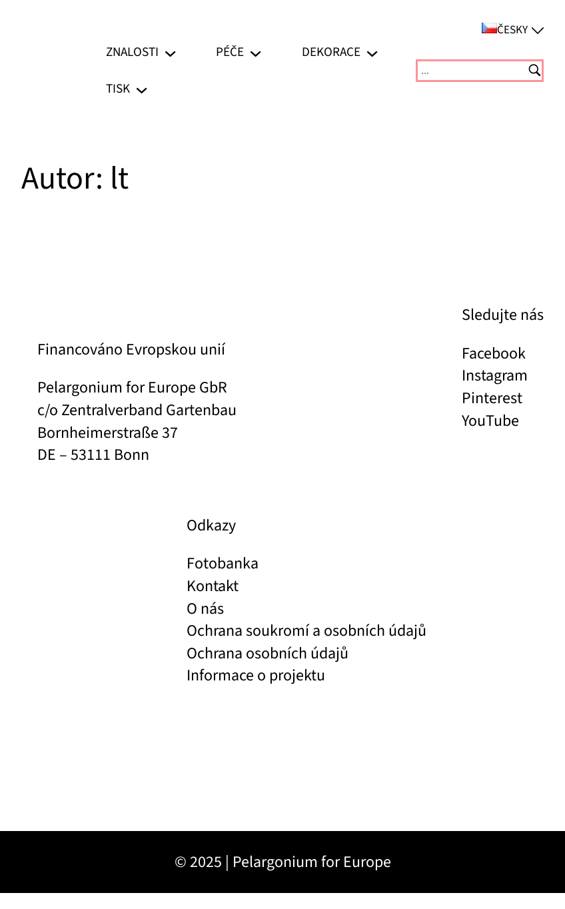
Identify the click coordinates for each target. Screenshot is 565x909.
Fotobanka (223, 563)
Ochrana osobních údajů (267, 653)
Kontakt (213, 586)
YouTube (490, 421)
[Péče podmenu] (255, 52)
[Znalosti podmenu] (170, 52)
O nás (205, 608)
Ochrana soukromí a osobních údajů (306, 630)
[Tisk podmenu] (141, 89)
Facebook (494, 353)
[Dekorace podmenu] (372, 52)
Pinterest (492, 398)
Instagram (495, 375)
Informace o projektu (256, 675)
